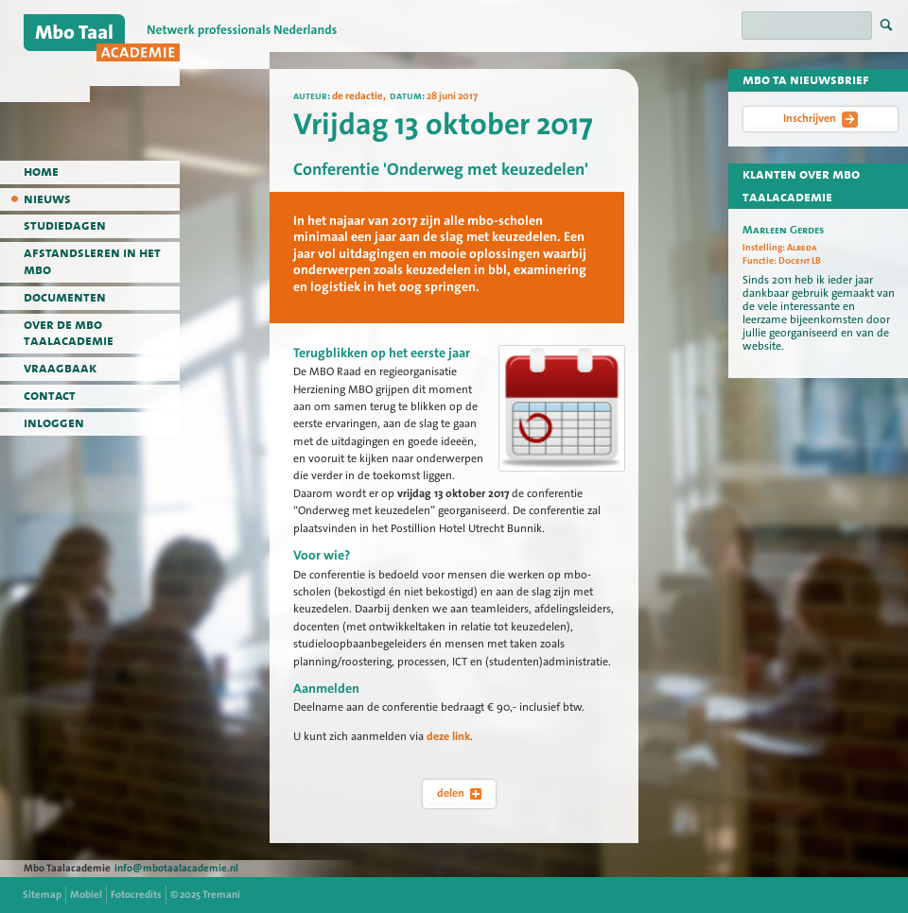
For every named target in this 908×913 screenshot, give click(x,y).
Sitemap (42, 894)
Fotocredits (136, 894)
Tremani (221, 894)
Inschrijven (820, 119)
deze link (448, 736)
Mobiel (86, 894)
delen (459, 793)
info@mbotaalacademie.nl (176, 868)
